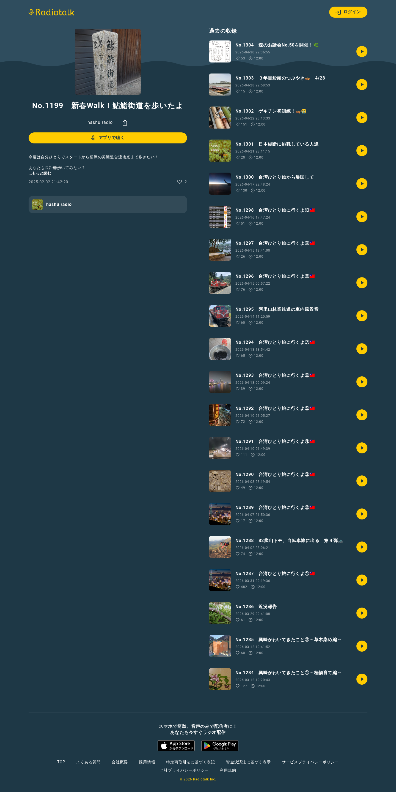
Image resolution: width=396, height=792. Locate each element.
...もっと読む (40, 173)
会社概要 (120, 762)
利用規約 (228, 770)
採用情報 (147, 762)
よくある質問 (88, 762)
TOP (61, 762)
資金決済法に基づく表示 (248, 762)
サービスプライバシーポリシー (310, 762)
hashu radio (100, 122)
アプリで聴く (107, 138)
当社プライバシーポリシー (184, 770)
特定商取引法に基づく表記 (190, 762)
